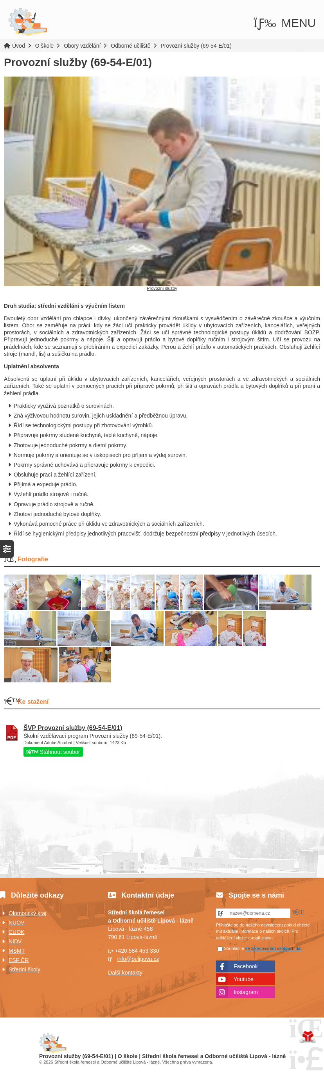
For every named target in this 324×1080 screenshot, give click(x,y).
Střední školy (24, 969)
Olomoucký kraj (27, 913)
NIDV (15, 941)
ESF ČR (19, 960)
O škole (44, 45)
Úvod (27, 22)
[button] (285, 23)
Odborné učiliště (130, 45)
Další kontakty (125, 972)
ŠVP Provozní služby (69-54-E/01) (72, 728)
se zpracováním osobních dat (273, 948)
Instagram (246, 992)
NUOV (16, 922)
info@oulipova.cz (138, 959)
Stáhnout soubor (53, 752)
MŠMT (17, 951)
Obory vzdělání (82, 45)
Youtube (244, 979)
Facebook (245, 966)
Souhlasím (234, 948)
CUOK (16, 932)
